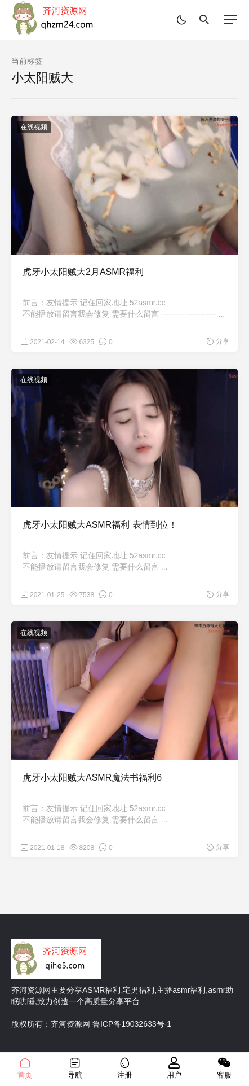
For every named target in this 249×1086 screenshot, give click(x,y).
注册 (124, 1068)
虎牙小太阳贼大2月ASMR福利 (83, 272)
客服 (224, 1068)
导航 (74, 1068)
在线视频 (33, 127)
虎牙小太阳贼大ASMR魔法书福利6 (92, 777)
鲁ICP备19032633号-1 (131, 1023)
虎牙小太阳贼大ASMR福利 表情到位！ (100, 524)
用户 (174, 1068)
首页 (25, 1068)
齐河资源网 (70, 1023)
